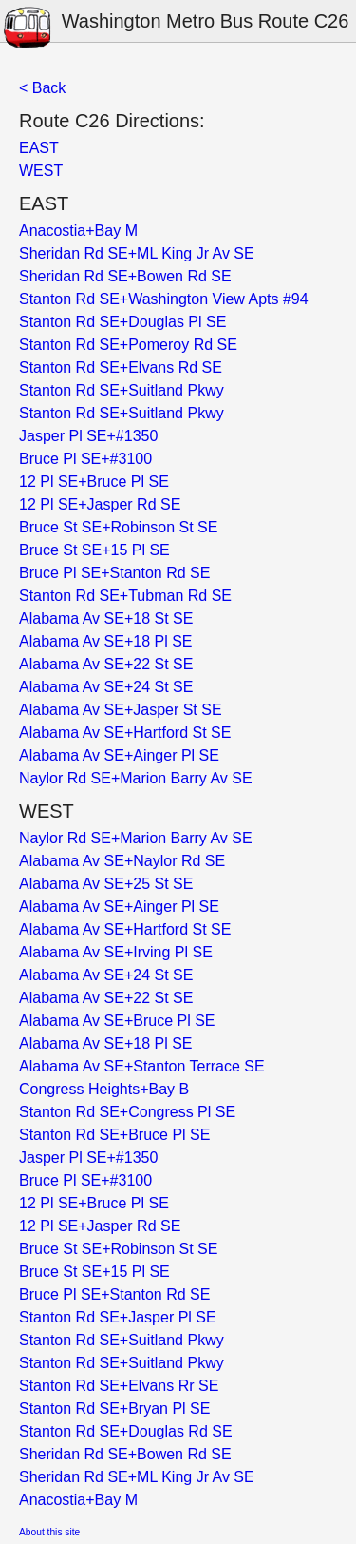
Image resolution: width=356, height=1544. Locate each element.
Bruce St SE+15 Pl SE (94, 550)
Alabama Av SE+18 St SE (106, 618)
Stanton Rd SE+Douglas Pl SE (122, 322)
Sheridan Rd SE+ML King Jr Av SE (136, 253)
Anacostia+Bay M (78, 230)
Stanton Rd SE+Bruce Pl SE (114, 1135)
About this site (49, 1532)
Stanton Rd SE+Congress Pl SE (127, 1112)
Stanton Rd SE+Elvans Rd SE (120, 367)
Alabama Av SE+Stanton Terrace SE (142, 1066)
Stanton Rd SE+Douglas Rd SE (126, 1431)
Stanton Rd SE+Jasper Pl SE (117, 1317)
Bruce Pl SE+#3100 (85, 459)
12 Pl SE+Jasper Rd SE (99, 504)
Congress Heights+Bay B (104, 1089)
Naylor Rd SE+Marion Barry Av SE (136, 778)
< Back (42, 88)
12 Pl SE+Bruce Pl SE (94, 481)
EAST (39, 148)
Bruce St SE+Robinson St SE (118, 527)
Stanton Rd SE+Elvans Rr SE (118, 1386)
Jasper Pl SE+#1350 (88, 436)
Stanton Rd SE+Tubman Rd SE (125, 596)
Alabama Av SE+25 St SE (106, 884)
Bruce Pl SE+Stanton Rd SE (114, 573)
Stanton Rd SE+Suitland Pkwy (121, 390)
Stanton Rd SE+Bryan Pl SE (114, 1408)
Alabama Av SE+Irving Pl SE (116, 952)
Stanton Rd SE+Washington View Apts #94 (164, 299)
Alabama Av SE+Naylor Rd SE (122, 861)
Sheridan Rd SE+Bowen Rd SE (125, 276)
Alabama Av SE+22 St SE (106, 664)
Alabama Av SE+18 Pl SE (105, 641)
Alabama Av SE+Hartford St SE (125, 732)
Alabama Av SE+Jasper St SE (120, 710)
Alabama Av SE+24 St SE (106, 687)
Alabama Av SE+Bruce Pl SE (117, 1021)
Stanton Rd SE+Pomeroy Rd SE (128, 345)
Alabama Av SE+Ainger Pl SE (119, 755)
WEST (41, 171)
